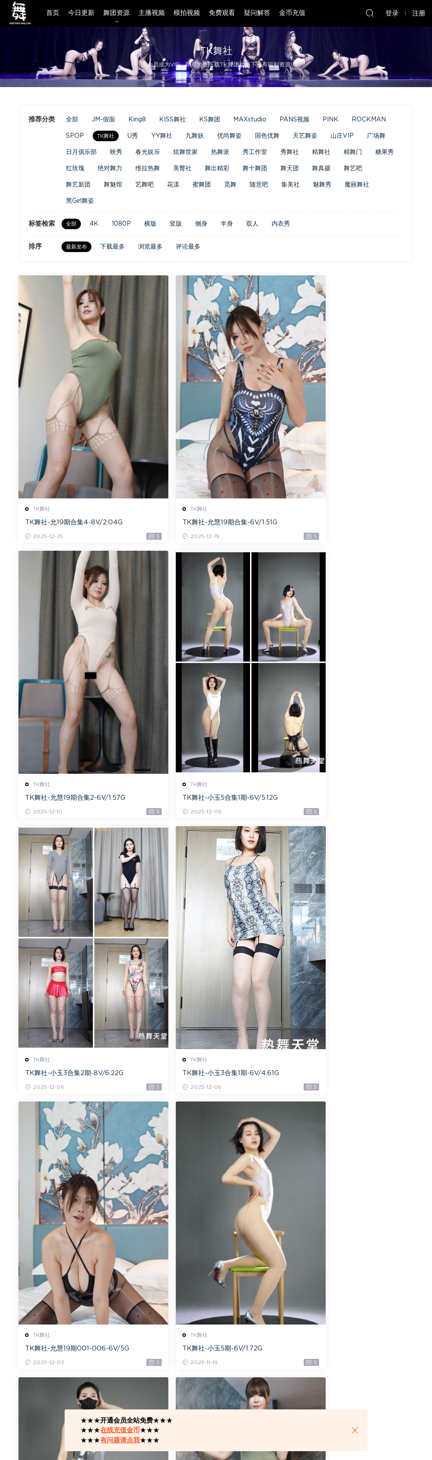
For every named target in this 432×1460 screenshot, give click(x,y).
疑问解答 (257, 13)
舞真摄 (321, 168)
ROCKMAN (369, 120)
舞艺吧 (353, 168)
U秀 (132, 136)
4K (94, 224)
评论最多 (188, 247)
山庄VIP (342, 136)
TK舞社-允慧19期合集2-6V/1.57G (344, 522)
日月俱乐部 (81, 152)
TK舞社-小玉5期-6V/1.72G (200, 1075)
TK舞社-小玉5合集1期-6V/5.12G (73, 798)
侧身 (201, 224)
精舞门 (353, 152)
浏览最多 (150, 247)
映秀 (116, 152)
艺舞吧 (144, 185)
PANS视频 (294, 120)
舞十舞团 (255, 168)
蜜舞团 (201, 185)
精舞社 (321, 152)
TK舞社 (105, 136)
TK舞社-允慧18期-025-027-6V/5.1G (80, 1351)
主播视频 (151, 13)
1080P (121, 224)
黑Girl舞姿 (80, 201)
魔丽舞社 (357, 185)
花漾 (173, 185)
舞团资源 (116, 13)
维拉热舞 (147, 168)
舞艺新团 (78, 185)
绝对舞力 (110, 168)
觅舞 (230, 185)
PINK (330, 120)
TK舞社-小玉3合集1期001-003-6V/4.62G (348, 1352)
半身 (227, 224)
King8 (137, 120)
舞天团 (289, 168)
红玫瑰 (75, 168)
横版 (150, 224)
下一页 (240, 1395)
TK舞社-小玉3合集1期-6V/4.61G (342, 798)
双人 (252, 224)
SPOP (75, 136)
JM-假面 (103, 120)
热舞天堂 (20, 13)
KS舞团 (209, 120)
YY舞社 (161, 136)
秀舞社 (289, 152)
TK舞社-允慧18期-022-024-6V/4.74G (216, 1352)
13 (217, 1395)
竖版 (176, 224)
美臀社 (182, 168)
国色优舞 (267, 136)
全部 (72, 120)
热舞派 (220, 152)
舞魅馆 (113, 185)
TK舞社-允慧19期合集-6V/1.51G (207, 522)
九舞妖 (194, 136)
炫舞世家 (185, 152)
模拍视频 (187, 13)
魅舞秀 (322, 185)
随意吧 (259, 185)
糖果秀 (384, 152)
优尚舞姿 (229, 136)
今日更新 (81, 13)
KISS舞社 (172, 120)
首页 (52, 13)
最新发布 (76, 246)
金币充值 (292, 13)
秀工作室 (255, 152)
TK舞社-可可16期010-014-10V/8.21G (348, 1075)
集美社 (290, 185)
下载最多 (112, 247)
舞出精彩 (217, 168)
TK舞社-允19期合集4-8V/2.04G (74, 522)
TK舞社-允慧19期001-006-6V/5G (78, 1075)
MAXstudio (249, 120)
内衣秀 (281, 224)
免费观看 (222, 13)
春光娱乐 (147, 152)
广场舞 (376, 136)
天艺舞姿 (305, 136)
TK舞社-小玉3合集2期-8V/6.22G (209, 798)
